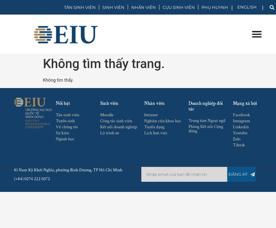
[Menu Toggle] (256, 34)
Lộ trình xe (109, 133)
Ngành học (65, 139)
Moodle (106, 115)
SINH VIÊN (113, 7)
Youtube (240, 133)
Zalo (237, 139)
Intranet (151, 115)
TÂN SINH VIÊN (80, 7)
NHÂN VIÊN (143, 7)
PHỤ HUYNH (215, 7)
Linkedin (241, 127)
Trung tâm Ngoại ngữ (207, 121)
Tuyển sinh (65, 121)
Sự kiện (62, 133)
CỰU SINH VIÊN (179, 7)
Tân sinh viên (67, 115)
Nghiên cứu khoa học (162, 121)
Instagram (241, 121)
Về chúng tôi (67, 127)
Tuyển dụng (154, 127)
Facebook (241, 115)
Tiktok (239, 145)
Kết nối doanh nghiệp (118, 127)
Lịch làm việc (156, 133)
